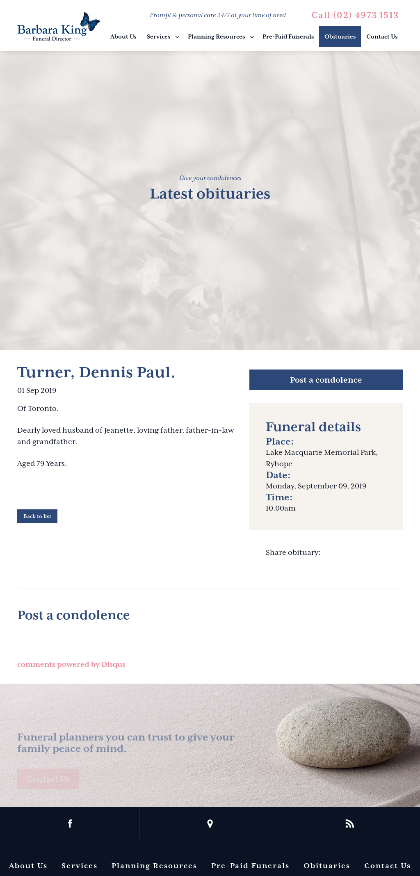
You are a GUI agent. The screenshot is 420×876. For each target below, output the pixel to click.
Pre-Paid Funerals (288, 36)
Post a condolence (326, 379)
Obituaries (340, 36)
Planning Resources (216, 36)
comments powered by (71, 664)
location (210, 823)
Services (158, 36)
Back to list (37, 516)
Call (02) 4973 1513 (355, 15)
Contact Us (381, 36)
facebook (70, 823)
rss (350, 823)
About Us (123, 36)
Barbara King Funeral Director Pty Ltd (58, 26)
